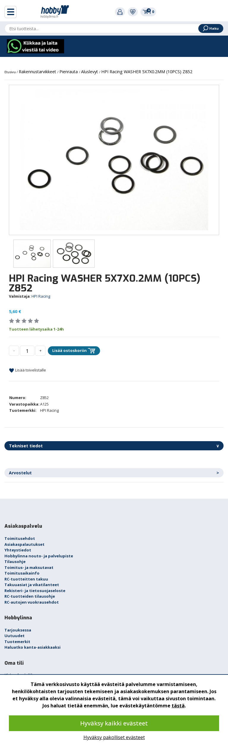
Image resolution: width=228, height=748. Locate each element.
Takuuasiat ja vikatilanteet (31, 584)
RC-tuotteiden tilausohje (29, 596)
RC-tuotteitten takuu (26, 579)
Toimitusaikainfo (21, 573)
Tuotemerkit (17, 641)
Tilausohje (15, 561)
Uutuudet (14, 635)
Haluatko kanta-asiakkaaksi (32, 647)
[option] (114, 160)
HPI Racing (40, 296)
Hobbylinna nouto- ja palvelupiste (38, 556)
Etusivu (10, 72)
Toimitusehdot (19, 538)
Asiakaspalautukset (24, 544)
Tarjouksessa (17, 630)
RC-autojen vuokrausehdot (31, 602)
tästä (178, 705)
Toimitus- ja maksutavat (28, 567)
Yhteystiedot (17, 550)
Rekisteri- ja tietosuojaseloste (34, 590)
